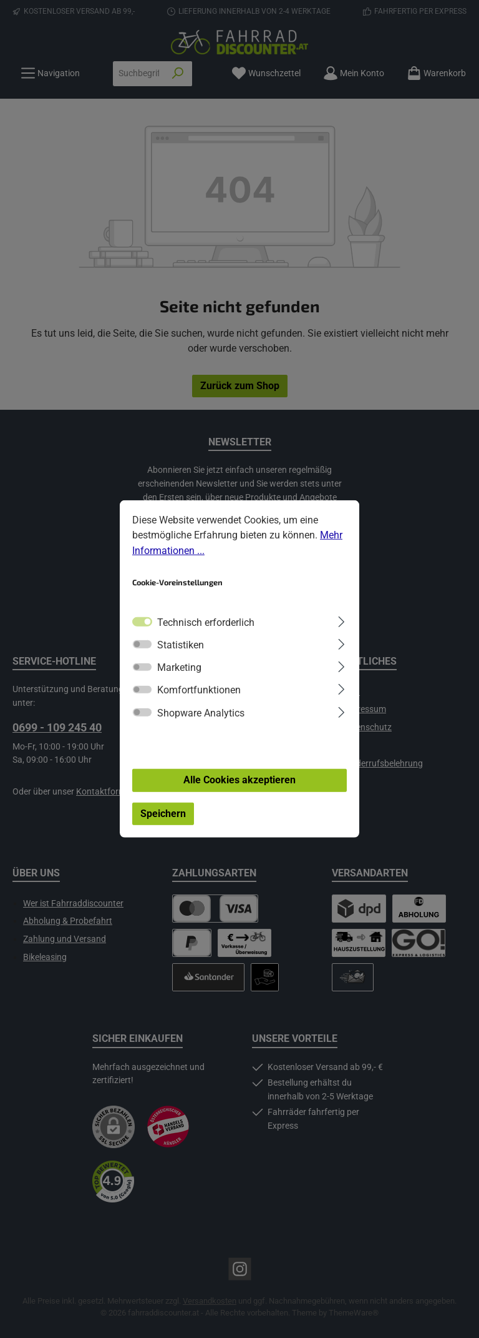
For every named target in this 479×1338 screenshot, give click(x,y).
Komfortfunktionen (199, 690)
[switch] (142, 644)
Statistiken (180, 645)
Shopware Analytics (200, 713)
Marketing (179, 667)
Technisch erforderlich (205, 622)
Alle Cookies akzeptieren (239, 780)
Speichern (163, 814)
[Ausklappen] (341, 620)
